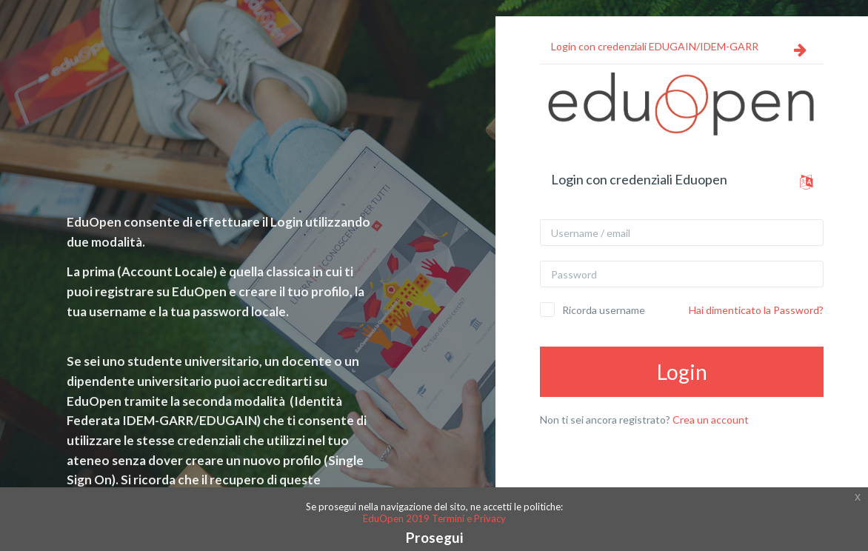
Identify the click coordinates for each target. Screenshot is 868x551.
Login (682, 371)
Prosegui (434, 537)
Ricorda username (603, 310)
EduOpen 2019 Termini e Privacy (434, 518)
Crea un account (710, 419)
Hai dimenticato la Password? (756, 310)
